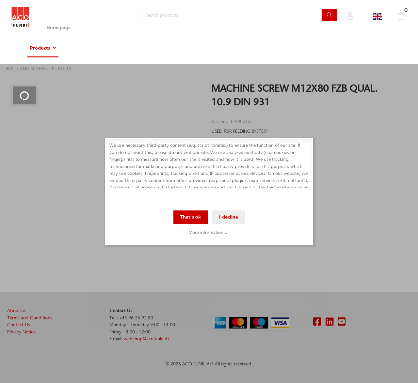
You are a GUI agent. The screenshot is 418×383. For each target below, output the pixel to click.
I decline (228, 217)
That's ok (190, 217)
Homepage (58, 27)
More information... (207, 232)
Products (40, 48)
